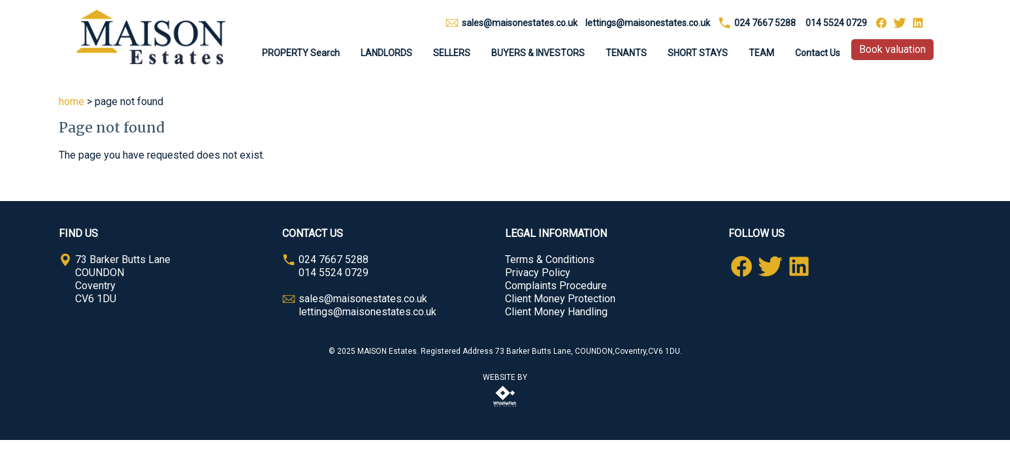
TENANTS (626, 53)
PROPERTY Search (301, 53)
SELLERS (451, 53)
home (71, 101)
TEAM (761, 53)
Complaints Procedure (556, 285)
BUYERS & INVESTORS (538, 53)
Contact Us (817, 53)
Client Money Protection (560, 298)
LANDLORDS (386, 53)
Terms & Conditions (550, 259)
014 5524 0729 (836, 23)
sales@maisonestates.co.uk (520, 23)
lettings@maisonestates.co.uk (647, 23)
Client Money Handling (556, 312)
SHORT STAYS (698, 53)
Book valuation (892, 49)
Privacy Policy (537, 272)
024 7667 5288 (765, 23)
